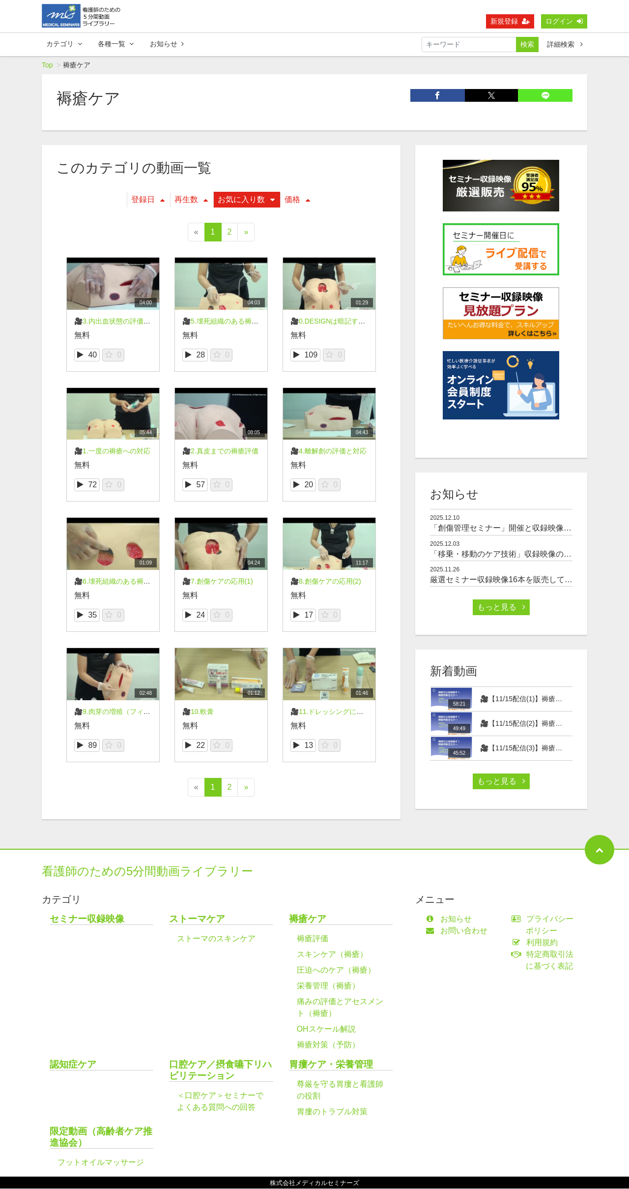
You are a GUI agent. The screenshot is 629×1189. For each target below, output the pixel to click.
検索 (527, 44)
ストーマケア (197, 919)
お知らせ (167, 44)
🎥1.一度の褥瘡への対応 (112, 451)
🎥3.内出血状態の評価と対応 (119, 322)
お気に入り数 (246, 200)
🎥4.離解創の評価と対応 (328, 451)
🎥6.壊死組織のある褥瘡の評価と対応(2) (137, 582)
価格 (297, 200)
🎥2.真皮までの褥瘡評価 (220, 451)
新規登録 (510, 21)
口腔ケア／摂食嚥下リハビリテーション (220, 1070)
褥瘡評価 (312, 939)
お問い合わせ (458, 931)
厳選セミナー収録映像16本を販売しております (513, 580)
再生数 (191, 200)
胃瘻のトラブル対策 (332, 1112)
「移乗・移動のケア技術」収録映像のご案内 (508, 554)
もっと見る (501, 607)
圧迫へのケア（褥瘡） (336, 970)
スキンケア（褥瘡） (332, 955)
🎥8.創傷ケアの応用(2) (325, 582)
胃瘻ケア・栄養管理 (331, 1065)
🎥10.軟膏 (198, 712)
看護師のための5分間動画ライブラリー (147, 871)
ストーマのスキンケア (216, 939)
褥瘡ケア (307, 919)
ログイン (564, 21)
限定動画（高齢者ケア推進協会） (101, 1137)
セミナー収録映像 (87, 919)
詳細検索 (565, 44)
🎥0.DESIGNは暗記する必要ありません (351, 322)
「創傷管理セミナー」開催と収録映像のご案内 (512, 528)
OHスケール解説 (326, 1029)
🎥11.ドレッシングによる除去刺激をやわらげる (364, 712)
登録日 (148, 200)
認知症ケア (73, 1065)
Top (47, 65)
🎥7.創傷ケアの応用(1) (217, 582)
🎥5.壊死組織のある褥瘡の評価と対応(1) (245, 322)
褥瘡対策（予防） (328, 1045)
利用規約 (537, 943)
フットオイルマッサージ (100, 1163)
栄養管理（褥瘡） (328, 986)
